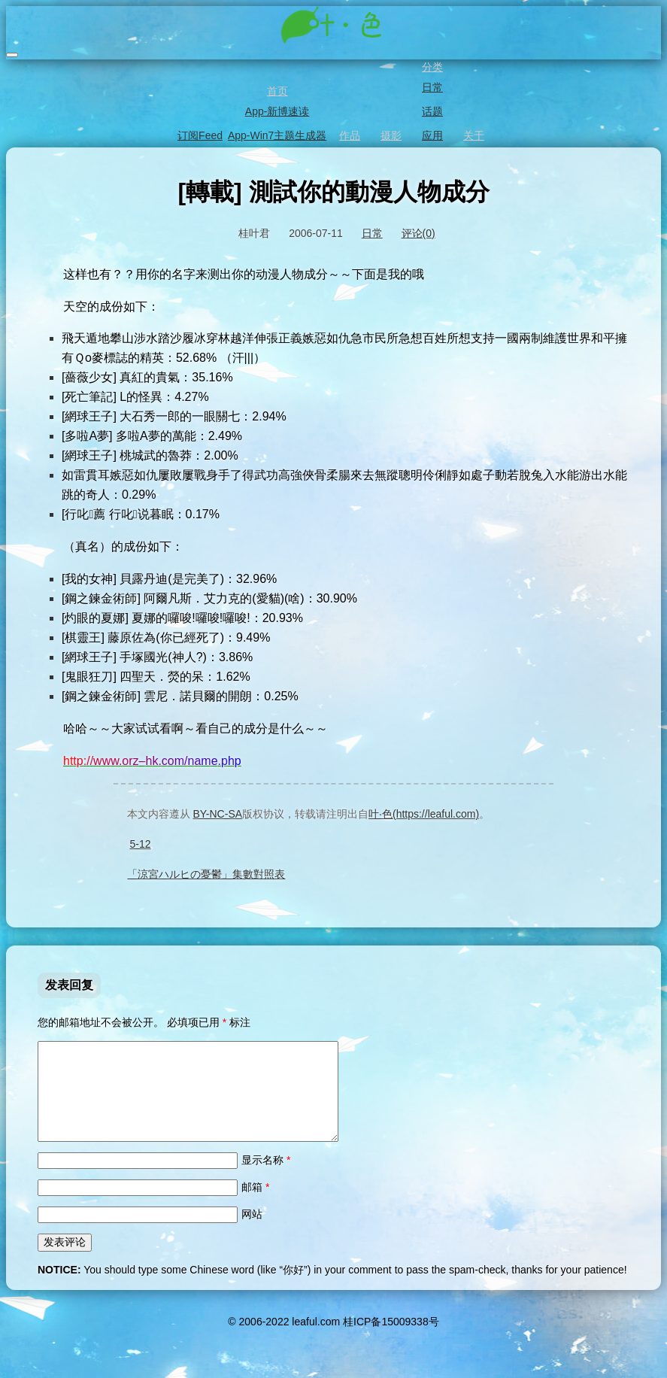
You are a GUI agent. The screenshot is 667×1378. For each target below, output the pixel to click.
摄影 (390, 135)
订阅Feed (199, 135)
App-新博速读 (276, 111)
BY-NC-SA (216, 814)
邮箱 (255, 1205)
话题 (431, 111)
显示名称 (265, 1178)
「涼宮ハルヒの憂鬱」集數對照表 (206, 874)
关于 (472, 135)
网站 (251, 1232)
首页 (276, 91)
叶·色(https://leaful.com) (423, 814)
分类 (431, 67)
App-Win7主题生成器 (276, 135)
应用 (431, 135)
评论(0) (418, 233)
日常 (431, 87)
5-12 (139, 844)
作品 (348, 135)
